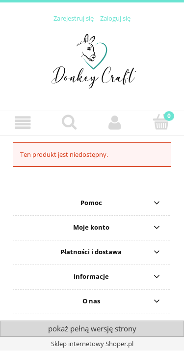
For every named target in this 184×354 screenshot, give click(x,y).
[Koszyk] (161, 122)
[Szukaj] (69, 122)
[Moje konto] (115, 122)
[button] (23, 122)
